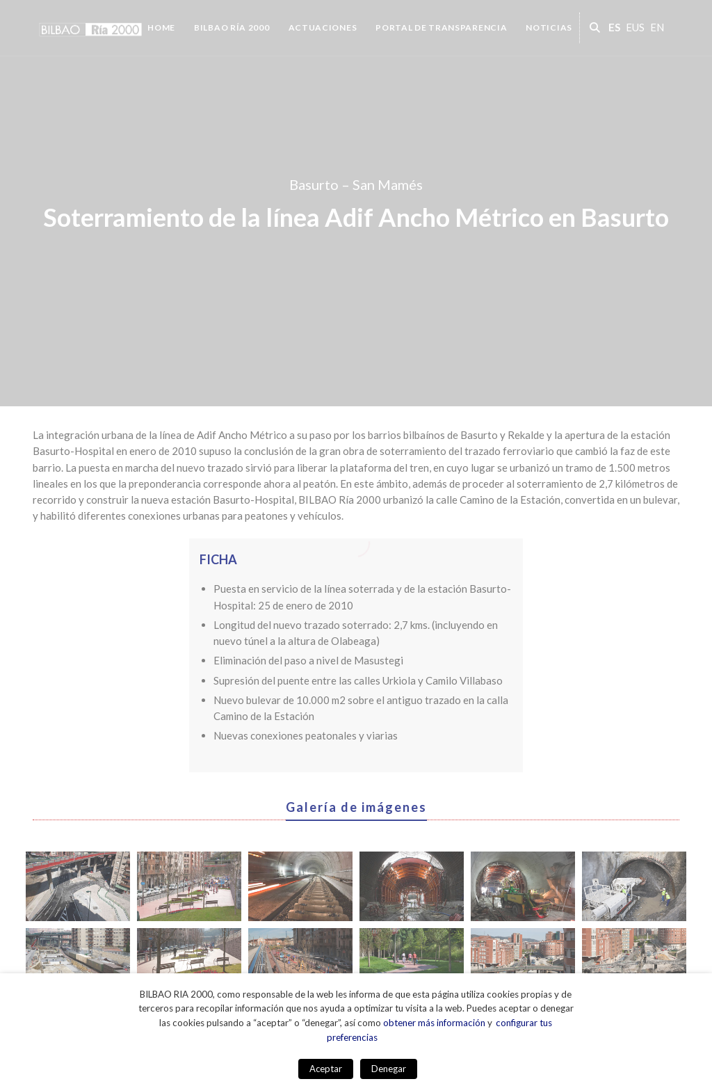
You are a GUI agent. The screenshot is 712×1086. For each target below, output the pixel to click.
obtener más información (434, 1022)
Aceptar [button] (325, 1068)
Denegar (388, 1068)
